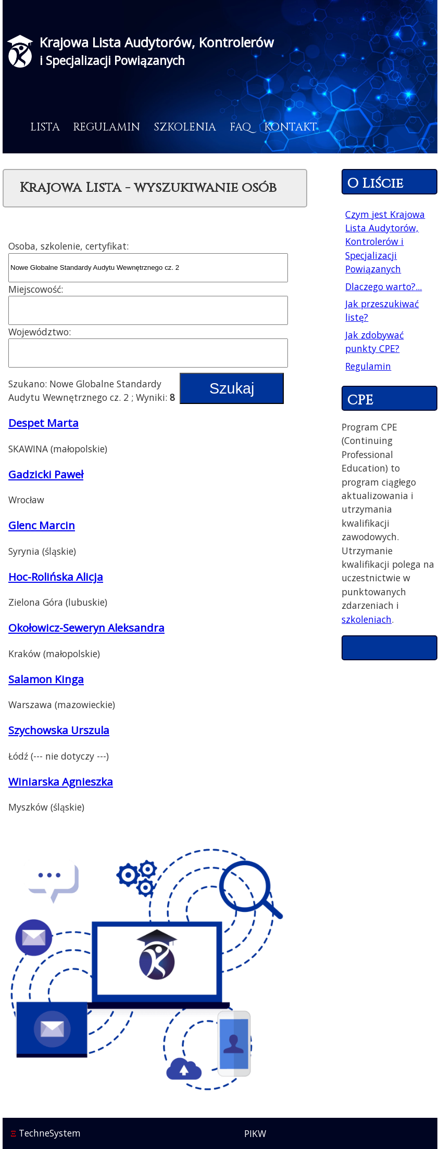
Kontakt (290, 127)
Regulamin (106, 127)
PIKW (255, 1133)
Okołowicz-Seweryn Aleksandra (86, 627)
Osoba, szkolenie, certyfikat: (68, 246)
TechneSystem (45, 1133)
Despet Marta (43, 422)
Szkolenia (185, 127)
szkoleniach (367, 619)
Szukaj (231, 388)
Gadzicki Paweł (45, 474)
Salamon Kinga (46, 679)
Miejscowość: (35, 289)
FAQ (240, 127)
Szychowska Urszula (58, 730)
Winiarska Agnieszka (60, 781)
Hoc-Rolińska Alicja (55, 576)
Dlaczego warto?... (383, 286)
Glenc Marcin (41, 525)
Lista (45, 127)
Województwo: (39, 331)
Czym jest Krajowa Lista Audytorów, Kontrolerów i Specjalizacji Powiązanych (385, 242)
